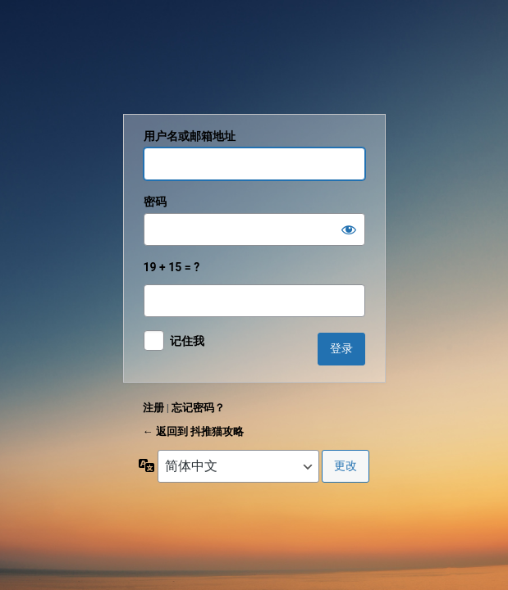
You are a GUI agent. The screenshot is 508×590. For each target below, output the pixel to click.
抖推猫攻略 (254, 59)
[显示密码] (348, 229)
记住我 (187, 340)
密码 (155, 201)
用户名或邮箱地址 (190, 136)
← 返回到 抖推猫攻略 (193, 431)
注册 (153, 408)
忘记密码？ (198, 408)
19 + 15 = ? (254, 289)
